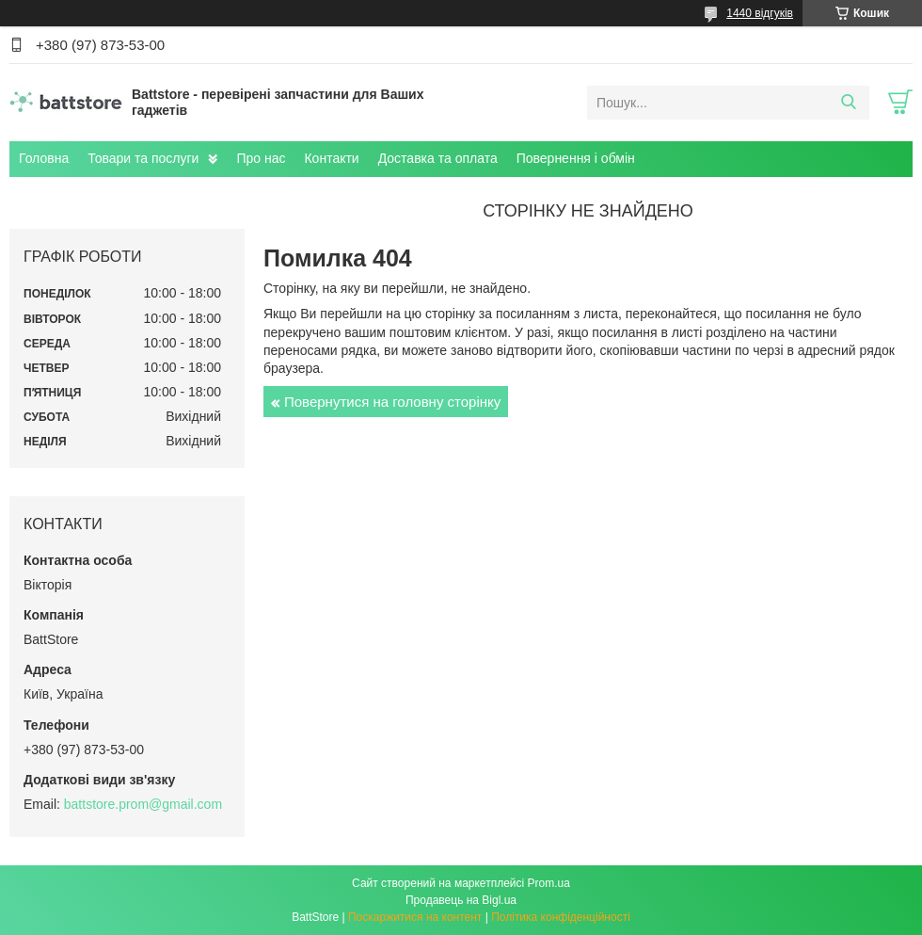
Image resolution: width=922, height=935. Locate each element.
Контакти (331, 158)
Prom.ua (549, 883)
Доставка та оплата (438, 158)
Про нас (260, 158)
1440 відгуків (759, 13)
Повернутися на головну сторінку (392, 402)
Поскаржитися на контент (415, 917)
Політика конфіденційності (560, 917)
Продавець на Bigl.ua (461, 900)
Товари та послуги (143, 158)
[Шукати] (848, 103)
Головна (44, 158)
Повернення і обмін (576, 158)
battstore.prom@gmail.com (143, 804)
